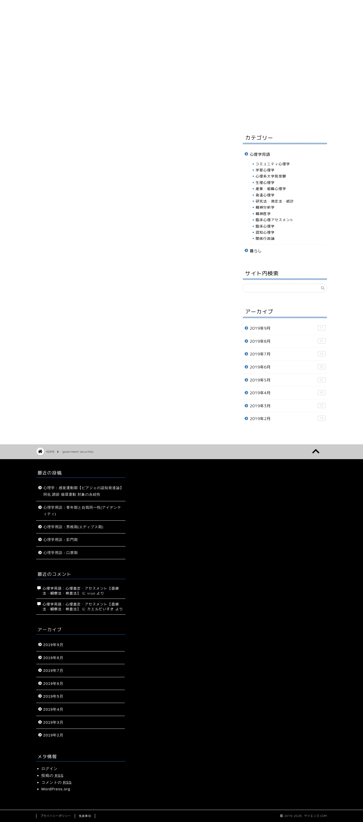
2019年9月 (287, 328)
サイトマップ (105, 117)
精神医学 (263, 213)
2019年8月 (287, 341)
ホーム (59, 117)
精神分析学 (265, 207)
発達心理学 (265, 195)
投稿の (52, 775)
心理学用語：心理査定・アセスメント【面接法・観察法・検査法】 (81, 590)
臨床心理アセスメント (275, 219)
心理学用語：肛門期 (60, 540)
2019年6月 (287, 367)
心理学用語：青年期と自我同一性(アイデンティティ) (82, 511)
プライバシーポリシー (55, 816)
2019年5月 (287, 380)
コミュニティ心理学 (273, 163)
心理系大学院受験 (271, 176)
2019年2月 (287, 418)
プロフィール (243, 117)
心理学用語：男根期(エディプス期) (73, 527)
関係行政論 (265, 238)
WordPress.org (55, 789)
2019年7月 (287, 354)
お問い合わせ (289, 117)
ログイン (49, 768)
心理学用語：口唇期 (60, 553)
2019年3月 (287, 406)
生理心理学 (265, 182)
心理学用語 (151, 117)
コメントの (56, 782)
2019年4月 (287, 393)
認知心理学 (265, 232)
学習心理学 (265, 170)
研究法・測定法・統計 (275, 201)
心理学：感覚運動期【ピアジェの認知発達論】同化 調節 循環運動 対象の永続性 (83, 491)
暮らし (197, 117)
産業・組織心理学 (271, 188)
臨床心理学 (265, 226)
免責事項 (85, 816)
